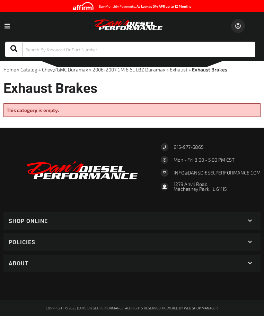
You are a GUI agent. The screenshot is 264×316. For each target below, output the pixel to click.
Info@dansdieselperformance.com (217, 172)
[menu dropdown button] (7, 26)
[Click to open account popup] (238, 26)
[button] (130, 49)
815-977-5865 (188, 147)
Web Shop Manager (201, 308)
